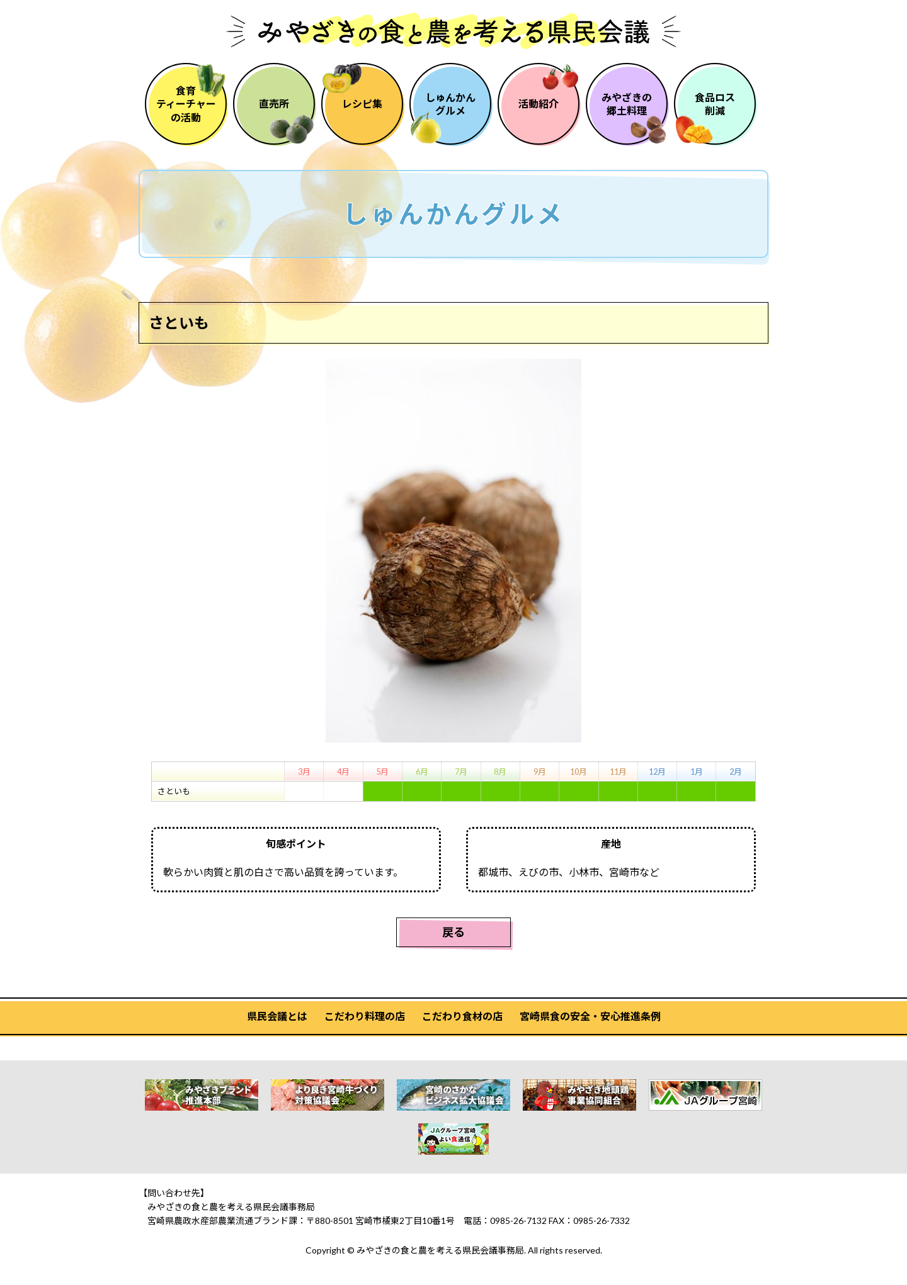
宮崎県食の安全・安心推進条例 (590, 1016)
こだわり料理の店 (364, 1016)
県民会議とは (277, 1016)
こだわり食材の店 (462, 1016)
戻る (453, 932)
